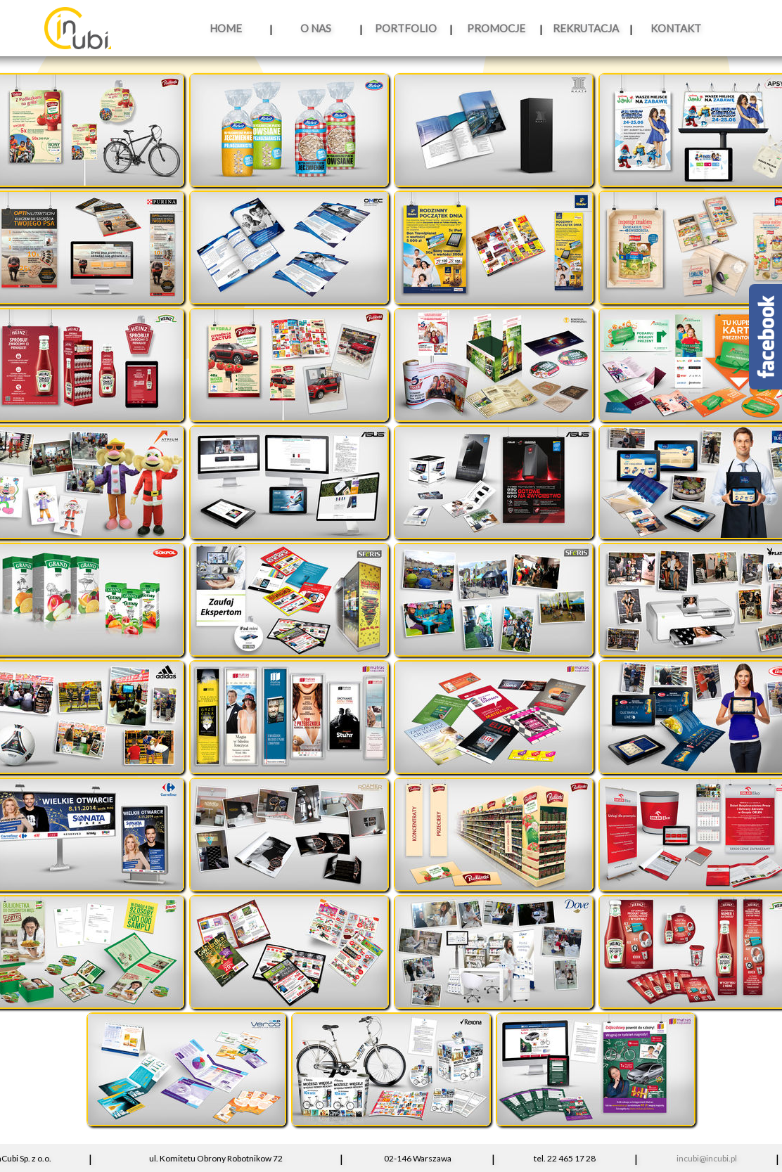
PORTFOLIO (406, 28)
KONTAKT (675, 28)
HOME (226, 28)
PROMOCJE (496, 28)
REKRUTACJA (586, 28)
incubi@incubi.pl (707, 1158)
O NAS (315, 28)
